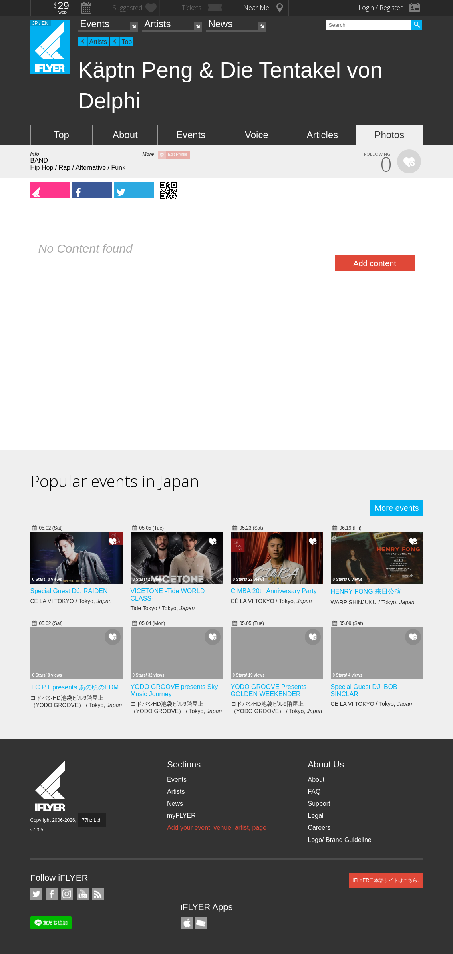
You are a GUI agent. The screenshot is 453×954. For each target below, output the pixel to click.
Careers (319, 827)
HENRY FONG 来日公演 (366, 591)
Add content (374, 263)
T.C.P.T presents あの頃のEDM (74, 687)
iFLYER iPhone (187, 923)
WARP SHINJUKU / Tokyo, (373, 602)
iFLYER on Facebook (52, 894)
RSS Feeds (98, 894)
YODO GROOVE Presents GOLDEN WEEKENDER (268, 690)
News (220, 23)
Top (126, 41)
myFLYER (181, 815)
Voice (256, 134)
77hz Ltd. (91, 820)
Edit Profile (177, 154)
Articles (322, 134)
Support (319, 803)
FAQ (314, 791)
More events (396, 508)
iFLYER (51, 786)
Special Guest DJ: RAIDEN (69, 591)
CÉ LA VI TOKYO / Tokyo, (71, 601)
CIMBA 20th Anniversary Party (274, 591)
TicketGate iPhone (201, 923)
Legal (315, 815)
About (125, 134)
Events (94, 23)
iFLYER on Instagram (67, 894)
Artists (157, 23)
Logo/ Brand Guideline (339, 839)
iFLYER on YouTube (83, 894)
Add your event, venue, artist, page (216, 827)
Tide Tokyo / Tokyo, (163, 608)
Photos (389, 134)
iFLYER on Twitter (36, 894)
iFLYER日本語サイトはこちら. (386, 880)
